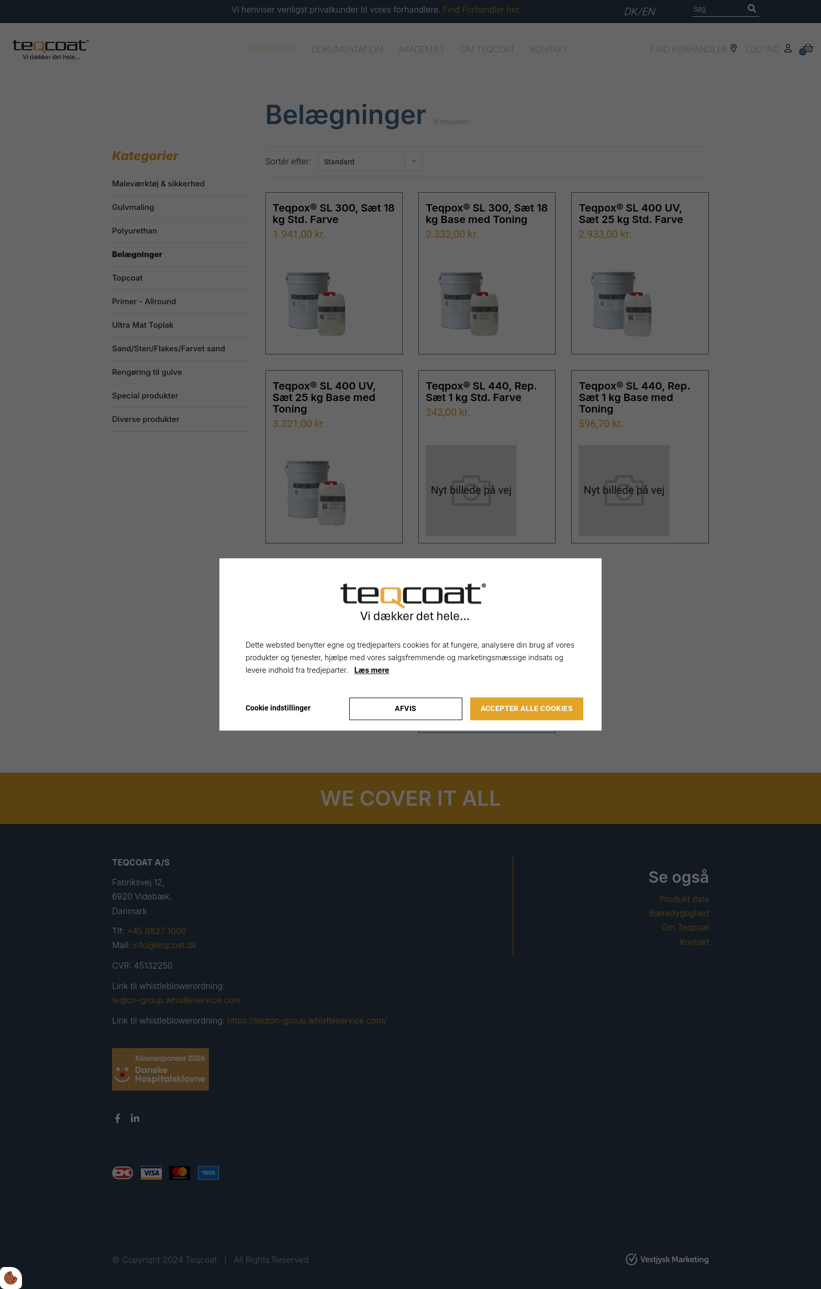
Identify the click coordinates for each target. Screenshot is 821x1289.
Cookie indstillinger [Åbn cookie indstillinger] (278, 708)
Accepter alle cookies (527, 709)
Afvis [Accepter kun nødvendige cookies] (405, 709)
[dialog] (410, 644)
